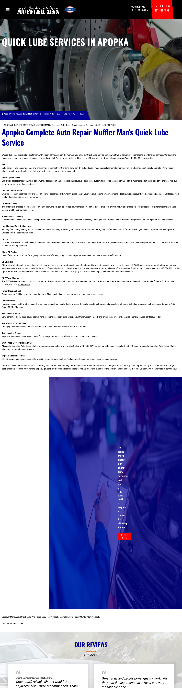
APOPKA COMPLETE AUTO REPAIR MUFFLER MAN (27, 125)
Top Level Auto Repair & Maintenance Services (72, 125)
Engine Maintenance (25, 678)
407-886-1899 (162, 10)
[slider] (91, 651)
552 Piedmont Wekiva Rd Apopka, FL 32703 (55, 114)
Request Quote (124, 536)
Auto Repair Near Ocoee (12, 623)
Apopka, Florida (46, 678)
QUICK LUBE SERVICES (105, 125)
